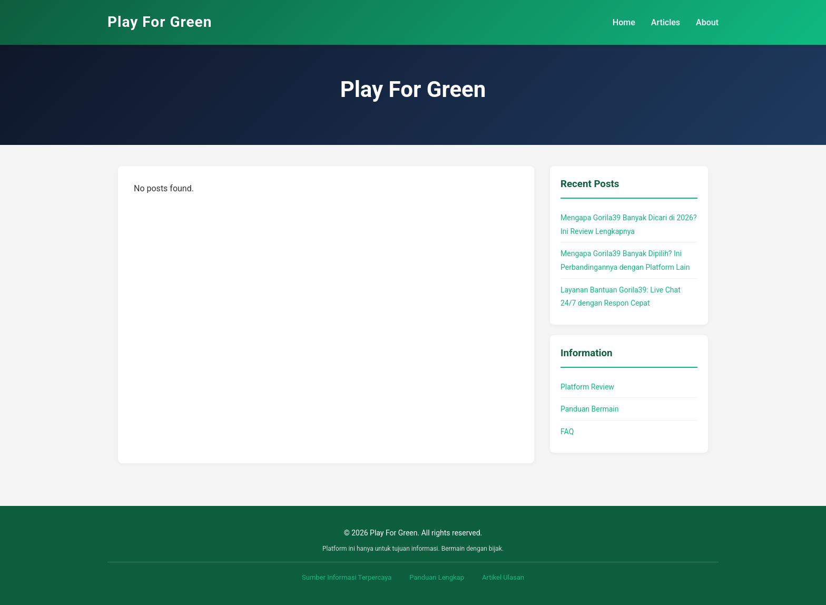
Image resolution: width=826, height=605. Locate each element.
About (707, 22)
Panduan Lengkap (436, 577)
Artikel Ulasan (503, 577)
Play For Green (159, 22)
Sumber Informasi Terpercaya (346, 577)
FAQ (567, 431)
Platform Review (587, 387)
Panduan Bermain (589, 409)
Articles (665, 22)
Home (624, 22)
